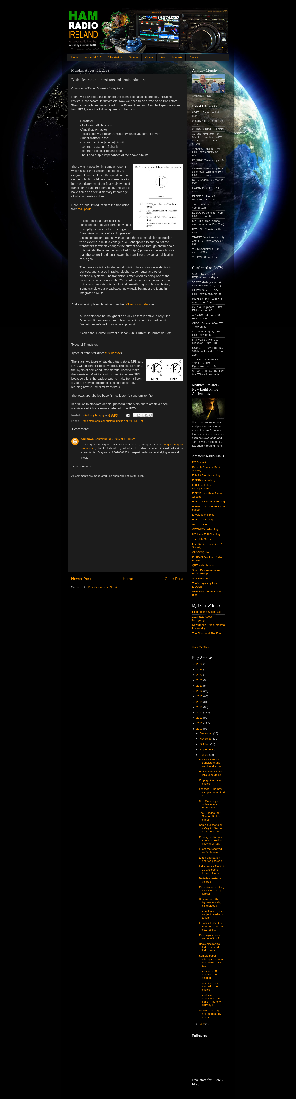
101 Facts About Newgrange (202, 618)
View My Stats (201, 647)
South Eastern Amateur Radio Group (206, 572)
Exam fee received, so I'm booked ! (211, 850)
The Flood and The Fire (206, 633)
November (206, 738)
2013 (199, 707)
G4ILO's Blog (200, 524)
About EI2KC (93, 57)
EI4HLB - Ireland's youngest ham (203, 487)
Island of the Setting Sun (207, 611)
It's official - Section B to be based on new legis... (211, 926)
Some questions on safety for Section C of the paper (211, 828)
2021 (199, 680)
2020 (199, 685)
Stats (163, 57)
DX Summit (199, 462)
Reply (84, 457)
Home (74, 57)
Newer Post (81, 579)
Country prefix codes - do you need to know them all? (211, 840)
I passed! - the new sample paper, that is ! (212, 792)
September (207, 749)
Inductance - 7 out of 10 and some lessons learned (211, 869)
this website (113, 353)
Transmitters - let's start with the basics (210, 986)
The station (115, 57)
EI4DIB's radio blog (204, 480)
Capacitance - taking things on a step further (211, 890)
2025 (199, 663)
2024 (199, 669)
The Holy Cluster (202, 539)
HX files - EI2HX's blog (206, 534)
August (204, 754)
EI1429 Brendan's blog (206, 475)
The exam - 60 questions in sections (208, 974)
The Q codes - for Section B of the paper (210, 816)
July (202, 1023)
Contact (193, 57)
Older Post (173, 579)
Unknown (87, 438)
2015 (199, 696)
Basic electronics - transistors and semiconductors (210, 763)
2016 (199, 691)
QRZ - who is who (203, 565)
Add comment (82, 466)
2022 (199, 674)
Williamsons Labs (136, 304)
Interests (177, 57)
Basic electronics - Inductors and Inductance (210, 947)
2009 (199, 728)
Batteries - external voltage (210, 880)
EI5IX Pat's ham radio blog (208, 501)
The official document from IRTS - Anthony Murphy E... (210, 1000)
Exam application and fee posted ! (210, 859)
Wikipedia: (85, 209)
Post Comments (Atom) (102, 587)
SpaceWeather (201, 578)
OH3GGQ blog (201, 552)
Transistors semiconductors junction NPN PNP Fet (112, 420)
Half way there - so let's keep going (210, 773)
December (206, 733)
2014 (199, 701)
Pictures (133, 57)
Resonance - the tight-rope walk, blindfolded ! (210, 902)
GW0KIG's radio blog (205, 529)
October (205, 744)
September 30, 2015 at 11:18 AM (115, 438)
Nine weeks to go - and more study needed (210, 1014)
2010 (199, 723)
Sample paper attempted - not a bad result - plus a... (211, 960)
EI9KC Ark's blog (202, 519)
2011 (199, 717)
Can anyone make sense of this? (210, 936)
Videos (149, 57)
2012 (199, 712)
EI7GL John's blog (203, 514)
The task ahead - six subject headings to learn (211, 914)
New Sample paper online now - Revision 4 (210, 804)
